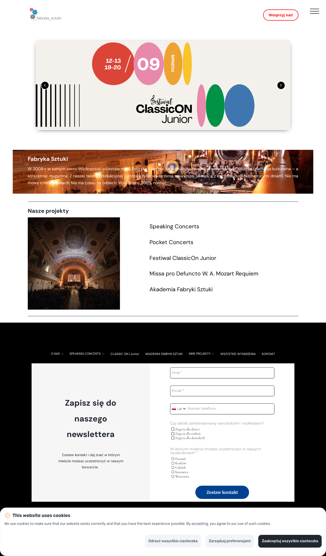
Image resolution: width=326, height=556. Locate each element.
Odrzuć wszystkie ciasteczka (173, 541)
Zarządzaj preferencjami (230, 541)
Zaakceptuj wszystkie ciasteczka (290, 541)
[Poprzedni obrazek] (45, 89)
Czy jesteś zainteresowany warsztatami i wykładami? (217, 427)
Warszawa (180, 480)
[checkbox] (172, 432)
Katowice (179, 476)
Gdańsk (178, 471)
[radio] (172, 462)
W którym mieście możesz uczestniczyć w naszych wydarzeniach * (215, 455)
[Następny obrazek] (281, 89)
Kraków (178, 467)
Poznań (178, 462)
